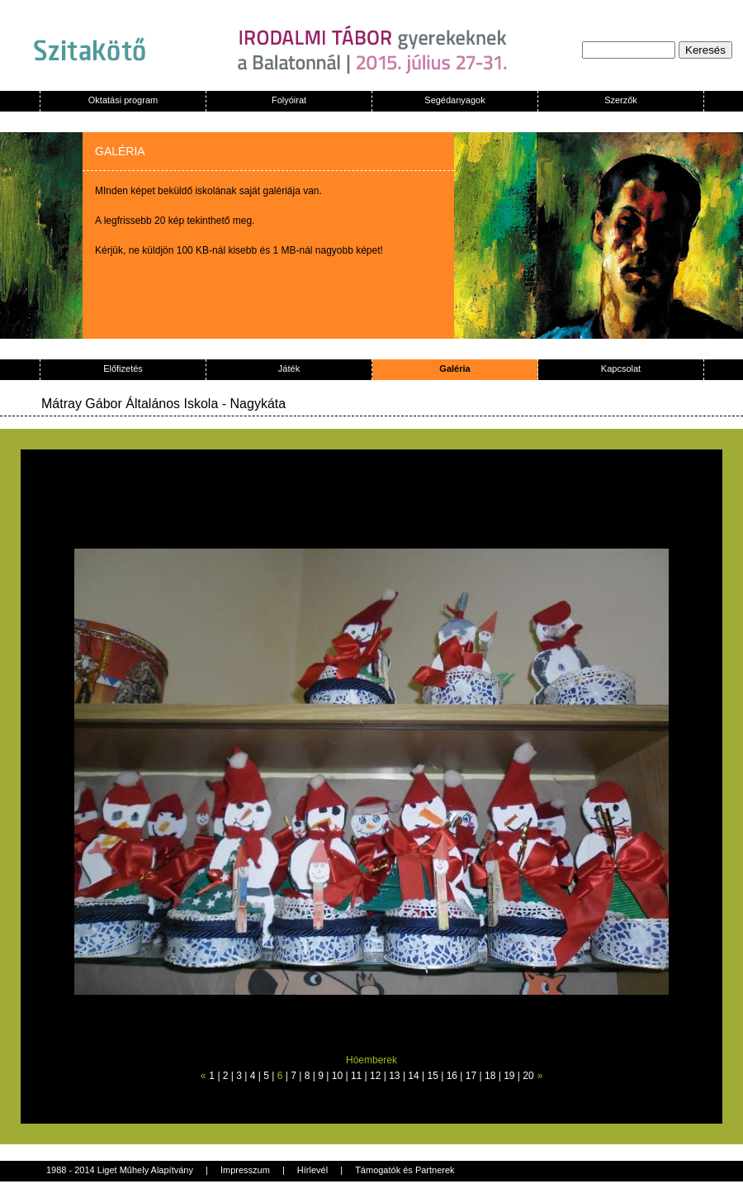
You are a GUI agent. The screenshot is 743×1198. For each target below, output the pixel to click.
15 (433, 1076)
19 (509, 1076)
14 (413, 1076)
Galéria (454, 368)
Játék (289, 368)
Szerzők (620, 100)
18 (490, 1076)
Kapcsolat (621, 368)
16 (452, 1076)
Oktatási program (123, 100)
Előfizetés (123, 368)
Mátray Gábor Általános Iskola (129, 404)
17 (471, 1076)
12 (375, 1076)
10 (337, 1076)
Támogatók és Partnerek (404, 1170)
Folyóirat (289, 100)
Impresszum (245, 1170)
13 (394, 1076)
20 (528, 1076)
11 (356, 1076)
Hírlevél (312, 1170)
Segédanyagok (454, 100)
